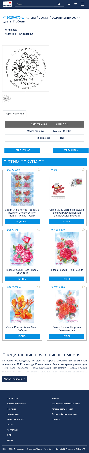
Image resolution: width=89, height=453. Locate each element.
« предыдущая (22, 150)
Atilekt (62, 449)
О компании (12, 398)
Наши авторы (13, 414)
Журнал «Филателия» (16, 404)
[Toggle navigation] (82, 4)
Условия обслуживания (62, 409)
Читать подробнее (14, 379)
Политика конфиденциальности (66, 404)
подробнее (22, 221)
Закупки (55, 398)
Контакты (56, 419)
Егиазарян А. (26, 33)
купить (67, 221)
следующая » (71, 150)
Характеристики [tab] (15, 113)
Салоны (10, 425)
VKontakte (12, 430)
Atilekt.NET (80, 449)
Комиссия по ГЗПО (15, 419)
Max (10, 440)
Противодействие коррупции (64, 414)
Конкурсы (11, 409)
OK (9, 435)
